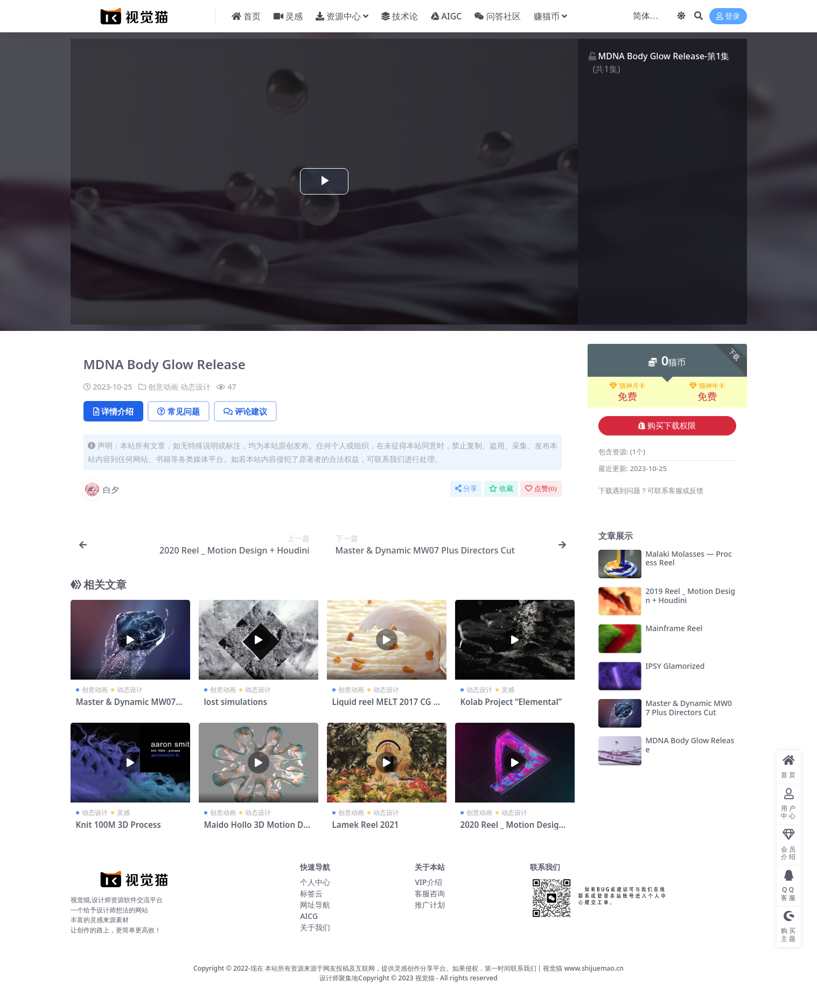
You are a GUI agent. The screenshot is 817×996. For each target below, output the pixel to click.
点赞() (540, 489)
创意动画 (163, 387)
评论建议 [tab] (245, 411)
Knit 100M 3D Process (118, 824)
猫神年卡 (707, 386)
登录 (728, 16)
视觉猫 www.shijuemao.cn (583, 968)
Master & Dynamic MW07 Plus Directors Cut (129, 706)
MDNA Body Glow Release (690, 745)
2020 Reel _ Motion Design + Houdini (512, 829)
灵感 (507, 689)
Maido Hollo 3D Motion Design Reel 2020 (258, 829)
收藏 (501, 489)
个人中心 (315, 882)
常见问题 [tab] (178, 411)
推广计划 (430, 905)
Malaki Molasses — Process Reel (689, 558)
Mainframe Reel (674, 628)
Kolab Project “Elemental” (511, 701)
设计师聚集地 (338, 978)
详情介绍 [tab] (113, 411)
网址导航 (315, 905)
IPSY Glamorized (675, 666)
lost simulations (236, 701)
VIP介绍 (428, 882)
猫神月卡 (627, 386)
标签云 (311, 893)
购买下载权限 (667, 425)
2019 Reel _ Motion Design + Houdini (691, 595)
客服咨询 (430, 893)
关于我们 (315, 927)
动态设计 (195, 387)
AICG (309, 916)
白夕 (101, 489)
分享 (466, 489)
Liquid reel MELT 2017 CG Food (385, 706)
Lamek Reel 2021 (365, 824)
